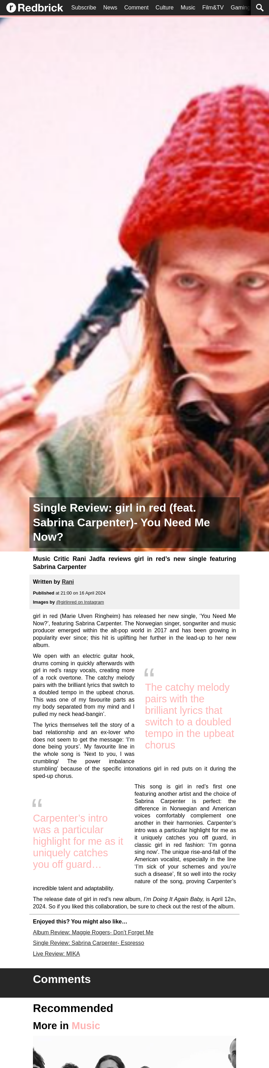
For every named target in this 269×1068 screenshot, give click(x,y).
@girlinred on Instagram (80, 602)
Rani (68, 582)
